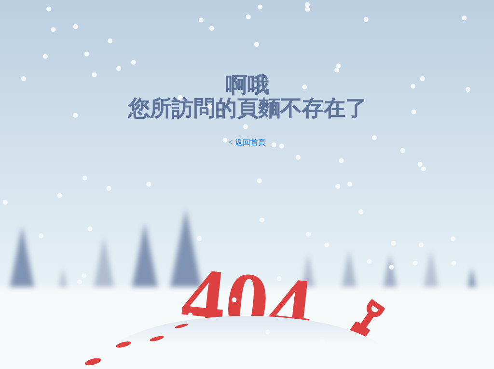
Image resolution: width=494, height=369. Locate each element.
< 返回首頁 (246, 142)
